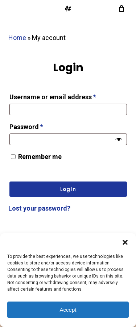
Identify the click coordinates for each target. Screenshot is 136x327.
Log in (68, 189)
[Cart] (120, 8)
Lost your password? (39, 208)
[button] (125, 242)
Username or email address (66, 96)
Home (17, 37)
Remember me (40, 156)
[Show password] (119, 139)
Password (39, 125)
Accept (68, 310)
